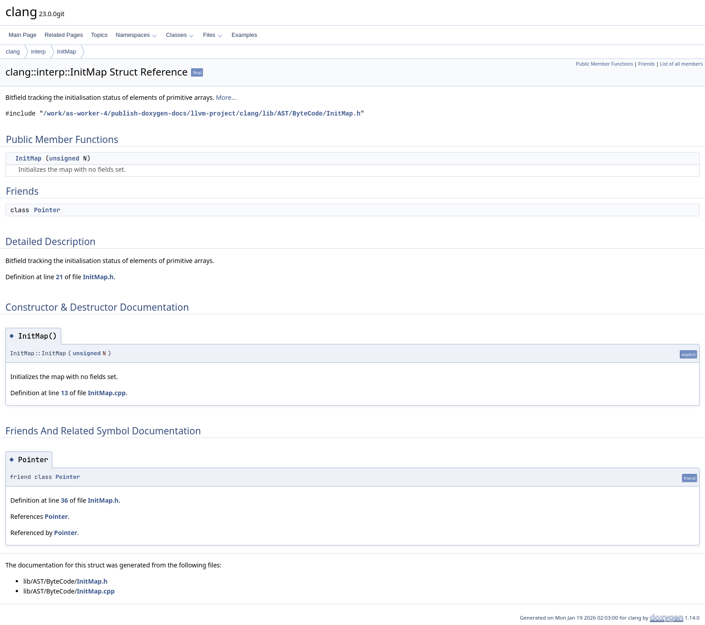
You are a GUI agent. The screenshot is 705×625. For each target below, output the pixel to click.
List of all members (681, 64)
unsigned (64, 158)
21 (59, 276)
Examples (244, 34)
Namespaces (136, 34)
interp (38, 51)
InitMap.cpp (106, 392)
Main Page (22, 34)
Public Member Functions (604, 64)
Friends (646, 64)
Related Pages (64, 34)
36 (64, 500)
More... (226, 97)
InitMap (66, 51)
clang (13, 51)
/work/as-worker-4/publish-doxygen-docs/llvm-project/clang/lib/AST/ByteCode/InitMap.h (202, 113)
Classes (180, 34)
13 (64, 392)
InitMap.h (98, 276)
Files (212, 34)
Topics (99, 34)
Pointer (47, 210)
